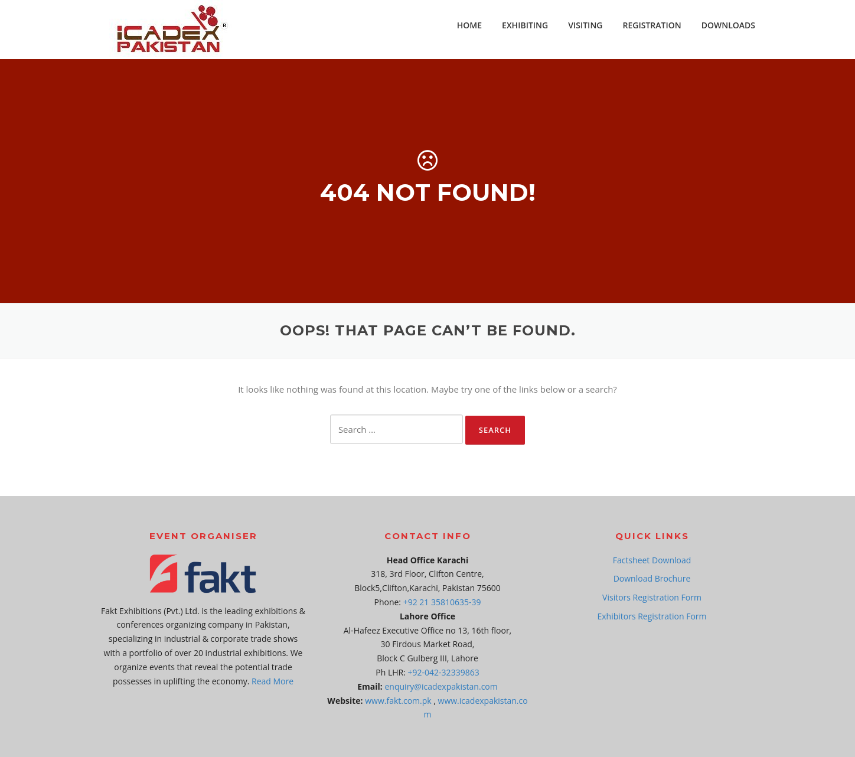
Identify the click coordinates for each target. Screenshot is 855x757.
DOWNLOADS (728, 25)
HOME (469, 25)
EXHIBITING (525, 25)
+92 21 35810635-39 (442, 602)
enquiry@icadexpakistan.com (441, 686)
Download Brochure (652, 578)
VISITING (585, 25)
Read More (272, 681)
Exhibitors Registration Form (651, 616)
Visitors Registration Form (651, 597)
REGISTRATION (652, 25)
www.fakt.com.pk (398, 700)
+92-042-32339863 (443, 672)
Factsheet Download (652, 560)
